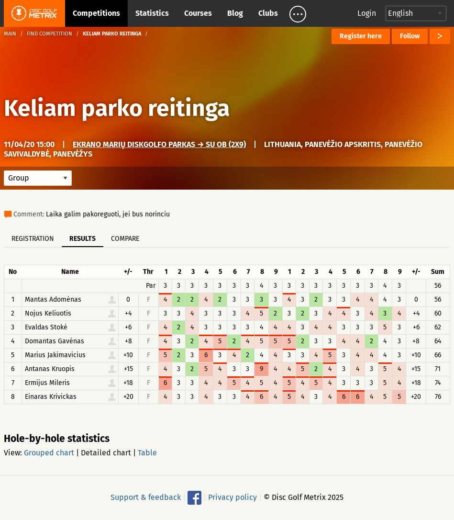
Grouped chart (49, 452)
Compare (125, 239)
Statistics (152, 13)
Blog (235, 13)
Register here (361, 36)
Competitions (96, 13)
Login (366, 13)
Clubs (268, 13)
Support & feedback (146, 497)
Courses (198, 13)
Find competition (49, 34)
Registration (32, 239)
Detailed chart (106, 452)
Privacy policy (232, 497)
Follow (410, 36)
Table (147, 452)
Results (82, 239)
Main (10, 34)
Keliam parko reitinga (117, 108)
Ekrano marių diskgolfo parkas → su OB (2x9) (159, 144)
